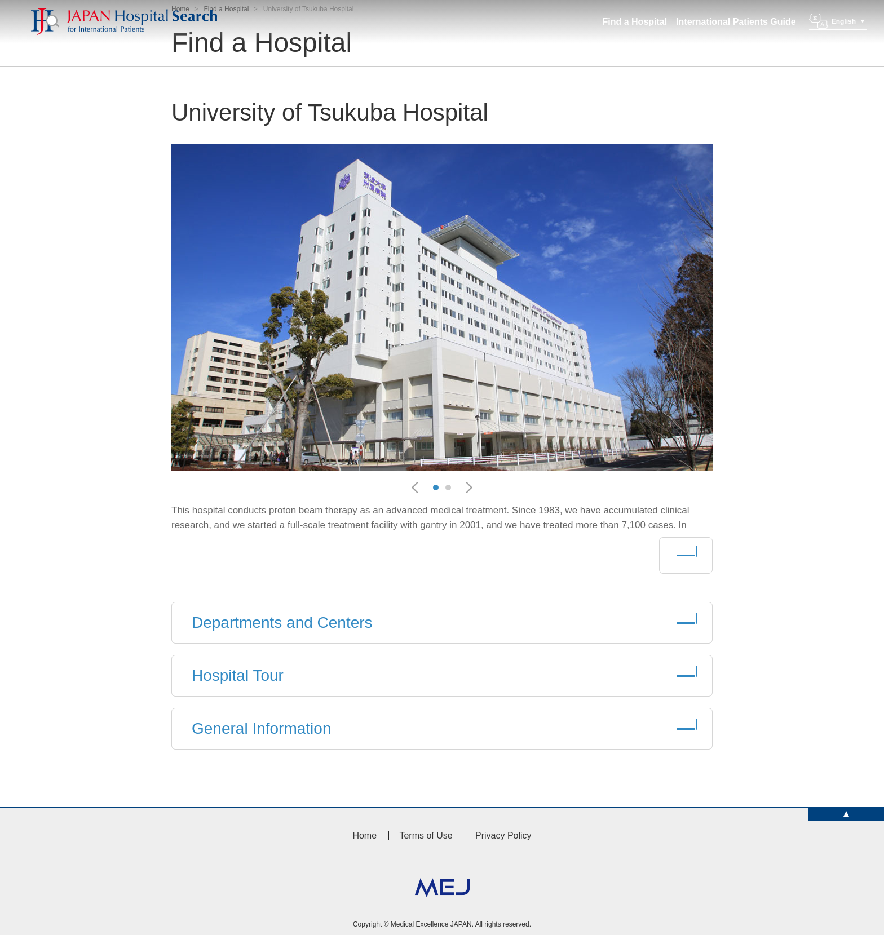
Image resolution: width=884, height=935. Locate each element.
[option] (442, 307)
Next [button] (469, 487)
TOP (846, 814)
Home (364, 835)
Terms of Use (425, 835)
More (686, 555)
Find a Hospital (635, 21)
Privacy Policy (503, 835)
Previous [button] (420, 487)
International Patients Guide (735, 21)
